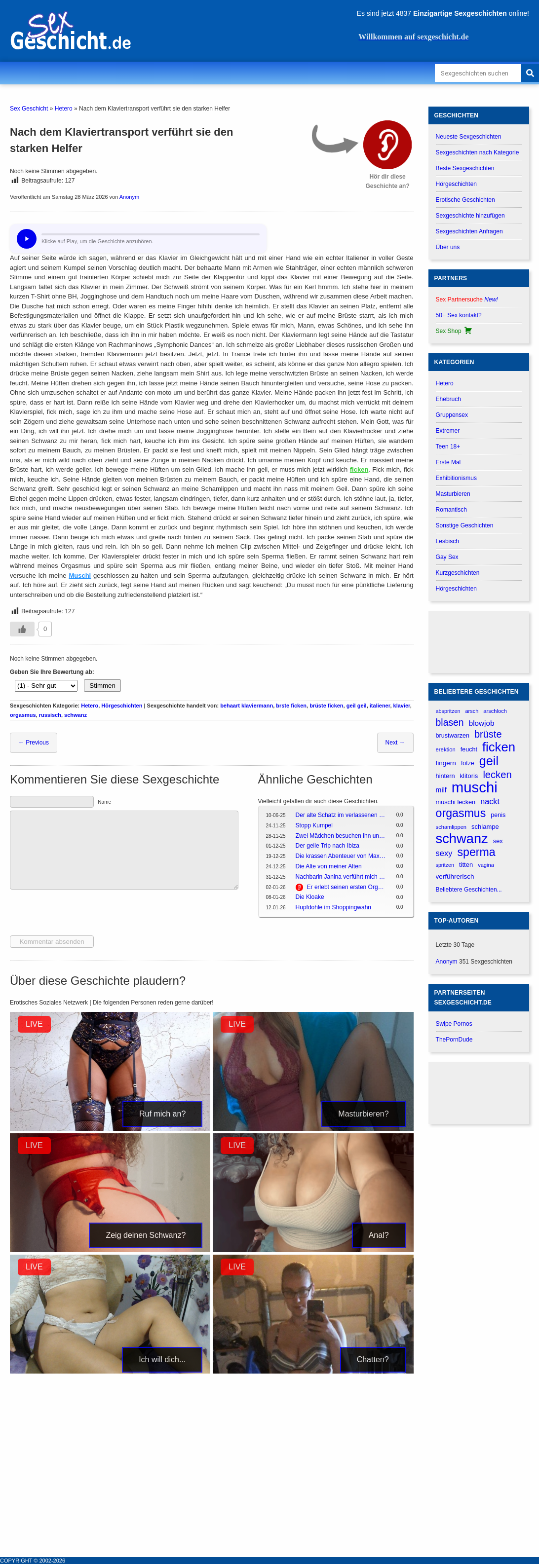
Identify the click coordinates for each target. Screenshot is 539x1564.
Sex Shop (454, 331)
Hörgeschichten (121, 705)
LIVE (34, 1024)
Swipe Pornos (454, 1023)
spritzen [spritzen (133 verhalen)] (445, 865)
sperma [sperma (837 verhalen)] (477, 852)
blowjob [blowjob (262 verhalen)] (482, 723)
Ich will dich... (162, 1359)
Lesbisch (447, 541)
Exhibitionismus (456, 478)
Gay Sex (447, 557)
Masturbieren (453, 493)
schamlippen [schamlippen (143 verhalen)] (451, 827)
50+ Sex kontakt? (459, 315)
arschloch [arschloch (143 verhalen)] (495, 711)
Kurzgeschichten (458, 572)
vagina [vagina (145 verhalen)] (486, 865)
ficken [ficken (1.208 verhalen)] (498, 747)
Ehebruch (448, 399)
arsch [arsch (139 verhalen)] (471, 711)
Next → (395, 742)
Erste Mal (448, 462)
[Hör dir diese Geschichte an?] (387, 144)
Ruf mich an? (162, 1114)
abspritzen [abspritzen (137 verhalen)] (448, 711)
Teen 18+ (448, 446)
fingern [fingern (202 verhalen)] (446, 763)
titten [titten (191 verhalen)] (466, 864)
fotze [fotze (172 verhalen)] (467, 763)
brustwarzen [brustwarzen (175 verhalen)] (452, 735)
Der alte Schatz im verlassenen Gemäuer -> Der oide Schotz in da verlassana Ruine (341, 815)
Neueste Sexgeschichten (468, 136)
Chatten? (373, 1359)
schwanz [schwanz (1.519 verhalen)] (462, 838)
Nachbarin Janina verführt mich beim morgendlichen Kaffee (341, 876)
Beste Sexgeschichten (465, 168)
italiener (380, 705)
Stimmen (102, 685)
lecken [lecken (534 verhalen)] (497, 774)
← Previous (33, 742)
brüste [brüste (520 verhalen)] (488, 734)
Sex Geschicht (29, 108)
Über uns (448, 247)
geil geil (356, 705)
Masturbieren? (363, 1114)
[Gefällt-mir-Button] (22, 629)
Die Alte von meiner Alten (329, 866)
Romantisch (451, 509)
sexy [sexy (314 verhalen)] (444, 853)
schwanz (75, 715)
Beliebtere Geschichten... (469, 889)
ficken (359, 469)
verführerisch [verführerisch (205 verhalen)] (455, 876)
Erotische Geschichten (465, 199)
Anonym (129, 197)
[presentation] (85, 913)
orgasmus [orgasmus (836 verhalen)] (461, 813)
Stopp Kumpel (314, 825)
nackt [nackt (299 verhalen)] (490, 801)
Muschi (80, 575)
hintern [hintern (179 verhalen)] (445, 776)
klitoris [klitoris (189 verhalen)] (469, 776)
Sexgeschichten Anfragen (469, 231)
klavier (401, 705)
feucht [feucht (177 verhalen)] (469, 749)
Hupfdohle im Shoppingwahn (333, 907)
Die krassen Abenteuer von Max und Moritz (341, 856)
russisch (50, 715)
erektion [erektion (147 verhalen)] (446, 749)
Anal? (379, 1235)
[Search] (530, 73)
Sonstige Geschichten (465, 525)
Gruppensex (452, 414)
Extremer (448, 430)
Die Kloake (310, 897)
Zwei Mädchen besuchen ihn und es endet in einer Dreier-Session (341, 835)
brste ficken (291, 705)
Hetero (64, 108)
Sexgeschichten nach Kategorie (477, 152)
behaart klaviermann (246, 705)
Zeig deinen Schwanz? (146, 1235)
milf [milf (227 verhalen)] (441, 790)
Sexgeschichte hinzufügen (470, 215)
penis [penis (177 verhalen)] (498, 815)
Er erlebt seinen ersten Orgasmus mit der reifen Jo (346, 887)
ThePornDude (454, 1039)
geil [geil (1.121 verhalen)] (489, 761)
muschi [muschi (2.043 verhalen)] (475, 787)
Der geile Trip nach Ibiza (327, 845)
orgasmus (23, 715)
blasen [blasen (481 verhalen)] (450, 722)
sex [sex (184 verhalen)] (498, 841)
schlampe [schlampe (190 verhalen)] (485, 826)
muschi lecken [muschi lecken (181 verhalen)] (456, 802)
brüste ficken (326, 705)
